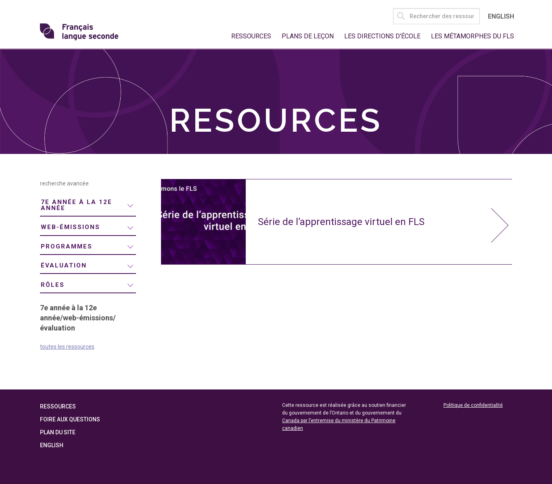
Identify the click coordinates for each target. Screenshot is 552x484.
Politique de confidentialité (473, 405)
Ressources (251, 36)
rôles (53, 284)
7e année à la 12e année (76, 205)
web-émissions (70, 227)
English (501, 16)
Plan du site (57, 432)
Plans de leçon (308, 36)
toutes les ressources (67, 346)
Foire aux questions (70, 419)
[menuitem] (88, 206)
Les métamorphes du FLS (472, 36)
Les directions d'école (382, 36)
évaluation (64, 265)
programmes (66, 246)
